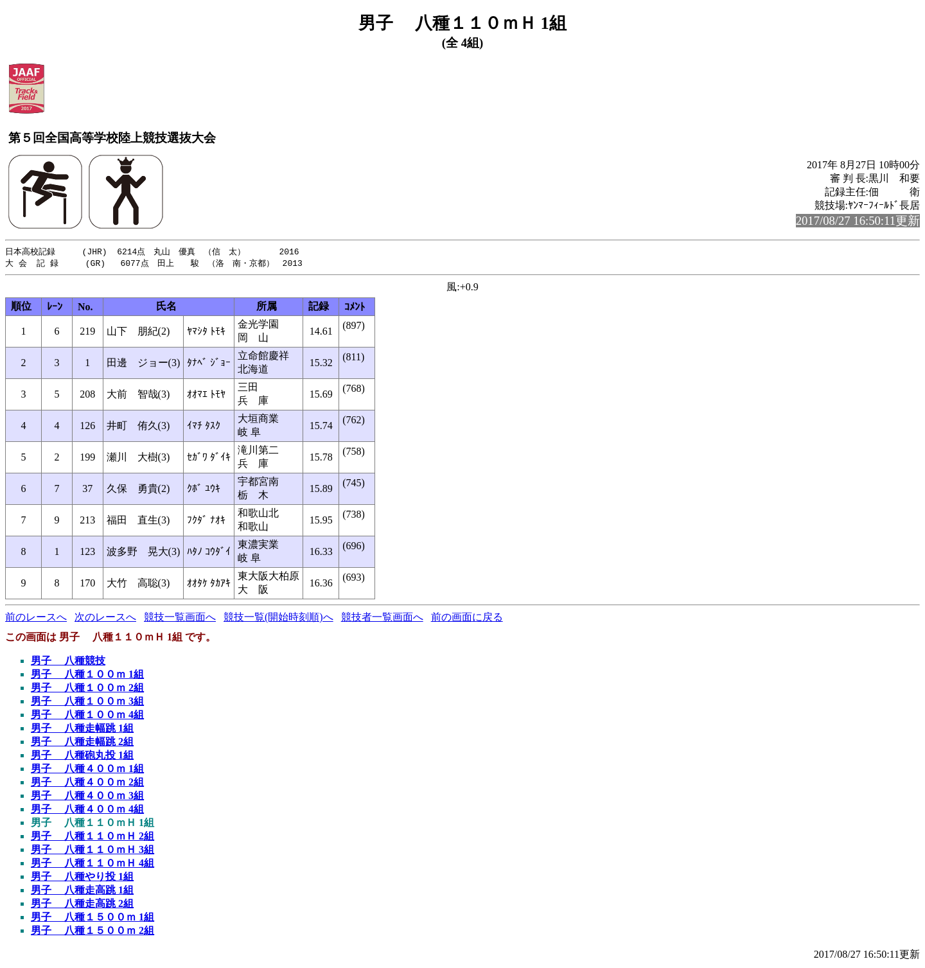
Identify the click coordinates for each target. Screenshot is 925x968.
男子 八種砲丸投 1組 (82, 756)
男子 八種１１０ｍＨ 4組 (92, 864)
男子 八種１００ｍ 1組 (87, 675)
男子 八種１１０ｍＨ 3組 (92, 850)
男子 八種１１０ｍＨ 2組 (92, 837)
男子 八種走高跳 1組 (82, 891)
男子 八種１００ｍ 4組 (87, 715)
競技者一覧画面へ (382, 618)
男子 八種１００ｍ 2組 (87, 688)
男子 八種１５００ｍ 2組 (92, 931)
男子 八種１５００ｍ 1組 (92, 918)
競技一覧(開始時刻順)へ (278, 618)
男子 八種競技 (68, 661)
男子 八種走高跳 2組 (82, 904)
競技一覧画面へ (180, 618)
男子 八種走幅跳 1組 (82, 729)
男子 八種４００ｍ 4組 (87, 810)
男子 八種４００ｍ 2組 (87, 783)
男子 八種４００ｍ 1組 (87, 769)
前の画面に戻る (467, 618)
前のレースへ (36, 618)
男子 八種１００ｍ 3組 (87, 702)
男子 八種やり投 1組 (82, 877)
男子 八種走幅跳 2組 (82, 742)
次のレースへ (105, 618)
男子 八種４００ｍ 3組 (87, 796)
